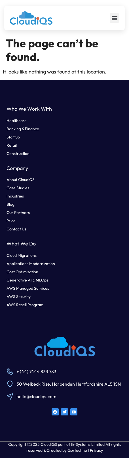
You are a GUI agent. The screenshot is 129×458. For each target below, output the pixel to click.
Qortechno (77, 450)
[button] (114, 18)
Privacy (96, 450)
